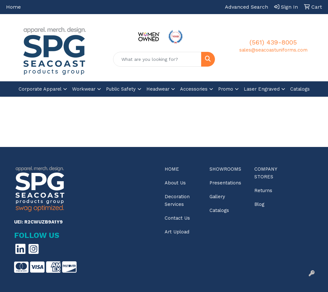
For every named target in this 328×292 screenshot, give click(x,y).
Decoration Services (177, 200)
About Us (175, 183)
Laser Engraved (262, 89)
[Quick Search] (157, 59)
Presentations (225, 183)
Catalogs (300, 89)
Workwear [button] (83, 89)
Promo (225, 89)
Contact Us (177, 218)
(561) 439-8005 (273, 42)
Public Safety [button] (121, 89)
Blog (259, 204)
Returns (263, 190)
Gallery (217, 196)
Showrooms (225, 169)
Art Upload (177, 232)
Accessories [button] (194, 89)
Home (13, 7)
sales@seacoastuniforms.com (273, 50)
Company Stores (265, 173)
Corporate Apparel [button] (40, 89)
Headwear (157, 89)
